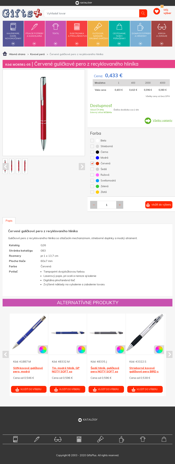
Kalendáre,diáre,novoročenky (13, 33)
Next (82, 166)
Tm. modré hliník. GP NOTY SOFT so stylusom (66, 371)
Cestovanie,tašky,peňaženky (119, 33)
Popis (9, 220)
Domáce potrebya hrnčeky (141, 32)
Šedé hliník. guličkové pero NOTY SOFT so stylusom (105, 371)
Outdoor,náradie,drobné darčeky (98, 33)
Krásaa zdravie (162, 32)
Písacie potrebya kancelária (34, 32)
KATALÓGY (87, 419)
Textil (56, 31)
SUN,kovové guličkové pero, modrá (28, 369)
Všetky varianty (162, 120)
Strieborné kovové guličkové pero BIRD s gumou (144, 371)
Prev (6, 166)
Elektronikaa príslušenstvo (77, 32)
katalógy (83, 3)
